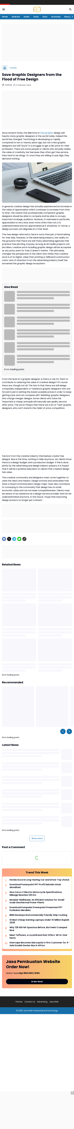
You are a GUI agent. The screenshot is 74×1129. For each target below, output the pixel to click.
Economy (55, 16)
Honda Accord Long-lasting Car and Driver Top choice (39, 879)
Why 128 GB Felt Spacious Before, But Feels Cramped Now (38, 929)
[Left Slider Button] (63, 731)
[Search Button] (70, 9)
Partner (19, 1001)
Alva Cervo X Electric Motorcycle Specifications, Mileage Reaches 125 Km (36, 894)
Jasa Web (53, 1001)
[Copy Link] (24, 539)
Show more (37, 838)
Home (5, 16)
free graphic (46, 132)
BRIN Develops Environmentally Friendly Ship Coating (38, 915)
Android (16, 16)
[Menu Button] (3, 9)
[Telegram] (14, 539)
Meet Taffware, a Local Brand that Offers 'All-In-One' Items (39, 936)
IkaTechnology (51, 1010)
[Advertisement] (37, 42)
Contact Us (29, 1001)
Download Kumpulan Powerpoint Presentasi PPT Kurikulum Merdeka (36, 909)
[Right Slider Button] (71, 16)
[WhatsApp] (19, 539)
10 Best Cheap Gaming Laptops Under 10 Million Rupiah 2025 (39, 921)
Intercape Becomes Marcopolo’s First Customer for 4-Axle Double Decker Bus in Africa (39, 944)
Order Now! (37, 981)
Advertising (42, 1001)
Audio (26, 16)
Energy (67, 16)
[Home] (4, 67)
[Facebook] (4, 539)
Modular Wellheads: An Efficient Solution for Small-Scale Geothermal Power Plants (37, 901)
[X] (9, 539)
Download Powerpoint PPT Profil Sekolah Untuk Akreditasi (35, 886)
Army (36, 16)
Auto (45, 16)
